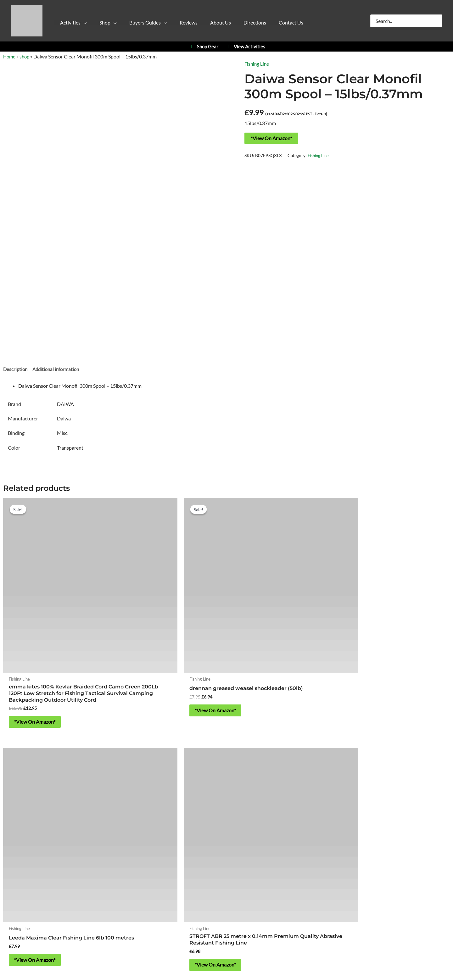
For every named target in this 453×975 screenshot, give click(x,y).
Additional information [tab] (58, 370)
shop (25, 56)
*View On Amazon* (271, 138)
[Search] (437, 21)
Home (9, 56)
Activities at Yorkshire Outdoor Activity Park (57, 756)
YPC (314, 756)
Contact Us (226, 876)
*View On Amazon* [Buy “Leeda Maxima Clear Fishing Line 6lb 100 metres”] (268, 651)
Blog (292, 866)
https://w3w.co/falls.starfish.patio (226, 830)
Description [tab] (16, 370)
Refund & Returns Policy (258, 866)
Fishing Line (257, 64)
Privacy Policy (169, 866)
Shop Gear (203, 46)
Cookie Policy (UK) (207, 866)
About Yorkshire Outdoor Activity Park (226, 849)
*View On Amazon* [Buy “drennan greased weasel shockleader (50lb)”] (155, 651)
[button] (78, 24)
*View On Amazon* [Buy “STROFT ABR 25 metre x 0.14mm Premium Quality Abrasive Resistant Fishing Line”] (382, 657)
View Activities (245, 46)
